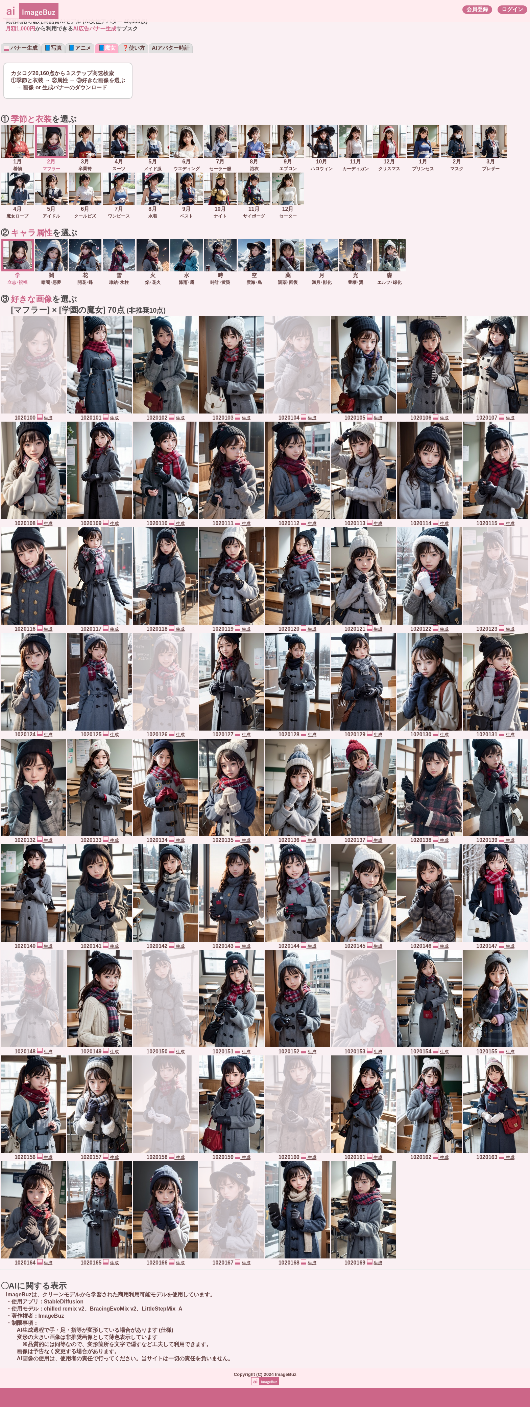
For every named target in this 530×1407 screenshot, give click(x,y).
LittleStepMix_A (162, 1309)
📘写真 (53, 48)
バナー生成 (21, 48)
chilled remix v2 (64, 1309)
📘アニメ (79, 48)
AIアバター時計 (171, 48)
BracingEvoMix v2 (113, 1309)
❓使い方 (133, 48)
